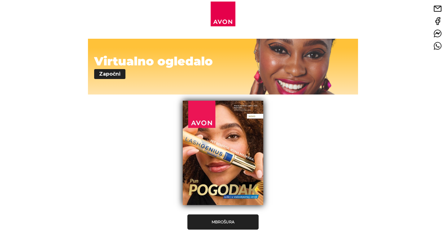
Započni (109, 74)
